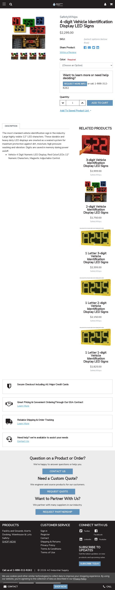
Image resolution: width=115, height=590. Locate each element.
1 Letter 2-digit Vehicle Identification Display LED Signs (95, 307)
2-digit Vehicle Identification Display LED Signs (95, 210)
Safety (5, 538)
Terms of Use (48, 552)
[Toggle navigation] (4, 4)
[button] (9, 5)
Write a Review (68, 52)
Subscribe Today (89, 563)
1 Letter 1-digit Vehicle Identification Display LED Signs (95, 357)
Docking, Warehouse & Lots (17, 534)
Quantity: (64, 97)
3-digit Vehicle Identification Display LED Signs (95, 163)
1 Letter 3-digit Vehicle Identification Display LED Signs (95, 257)
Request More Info (75, 83)
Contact (45, 538)
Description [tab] (11, 126)
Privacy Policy (48, 545)
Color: (68, 59)
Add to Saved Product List (74, 110)
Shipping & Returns (51, 541)
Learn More (23, 406)
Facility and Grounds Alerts (16, 531)
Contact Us (23, 441)
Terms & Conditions (51, 549)
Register (45, 534)
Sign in (44, 531)
